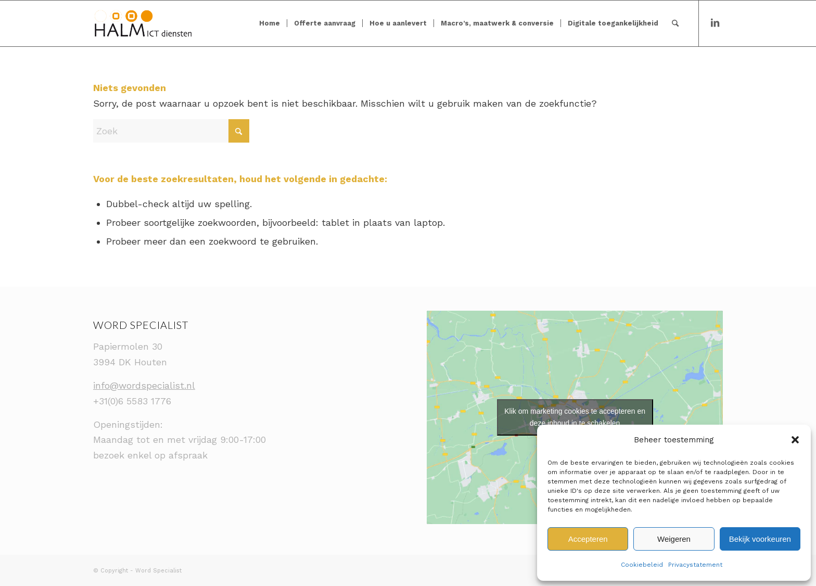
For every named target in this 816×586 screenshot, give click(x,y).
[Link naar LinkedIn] (715, 23)
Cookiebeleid (642, 564)
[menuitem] (269, 23)
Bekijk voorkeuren (760, 538)
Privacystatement (695, 564)
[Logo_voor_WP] (143, 23)
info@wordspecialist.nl (144, 385)
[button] (795, 440)
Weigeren (674, 538)
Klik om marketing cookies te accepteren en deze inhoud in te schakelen (574, 417)
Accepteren (588, 538)
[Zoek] (675, 23)
